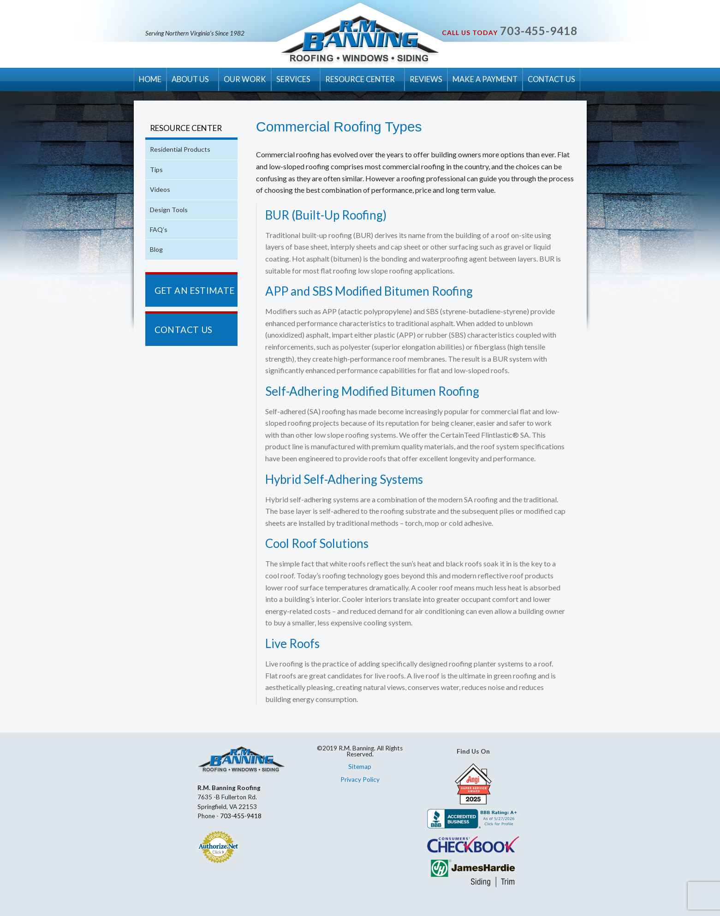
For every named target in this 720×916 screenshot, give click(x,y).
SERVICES (293, 79)
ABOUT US (190, 79)
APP (276, 291)
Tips (156, 169)
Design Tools (169, 210)
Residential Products (180, 149)
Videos (160, 189)
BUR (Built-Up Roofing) (326, 215)
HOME (150, 79)
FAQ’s (158, 229)
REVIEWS (426, 79)
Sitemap (359, 766)
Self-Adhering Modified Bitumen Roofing (372, 391)
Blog (156, 249)
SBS (323, 291)
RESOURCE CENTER (360, 79)
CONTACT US (551, 79)
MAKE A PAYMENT (485, 79)
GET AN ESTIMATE (195, 290)
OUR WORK (245, 79)
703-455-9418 (538, 30)
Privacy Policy (360, 779)
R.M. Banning (360, 40)
